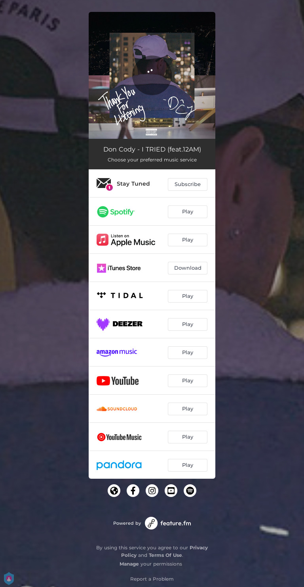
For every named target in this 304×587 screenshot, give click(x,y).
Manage (129, 564)
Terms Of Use (165, 555)
